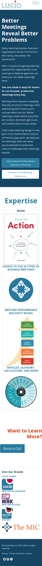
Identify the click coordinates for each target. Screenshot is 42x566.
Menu (35, 3)
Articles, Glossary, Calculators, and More (21, 369)
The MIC (6, 519)
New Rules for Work (13, 491)
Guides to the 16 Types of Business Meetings (21, 268)
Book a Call (12, 448)
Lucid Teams (9, 476)
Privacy (5, 553)
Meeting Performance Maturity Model (21, 311)
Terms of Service (16, 553)
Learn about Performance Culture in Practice (20, 163)
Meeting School (11, 504)
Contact (28, 553)
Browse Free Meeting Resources (20, 174)
